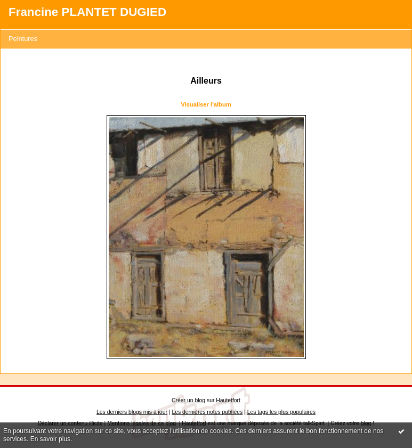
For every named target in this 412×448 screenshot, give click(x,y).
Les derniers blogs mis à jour (131, 412)
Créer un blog (188, 400)
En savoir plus (50, 439)
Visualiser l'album (206, 104)
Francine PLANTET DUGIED (87, 12)
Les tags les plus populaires (281, 412)
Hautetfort (228, 400)
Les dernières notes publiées (207, 412)
